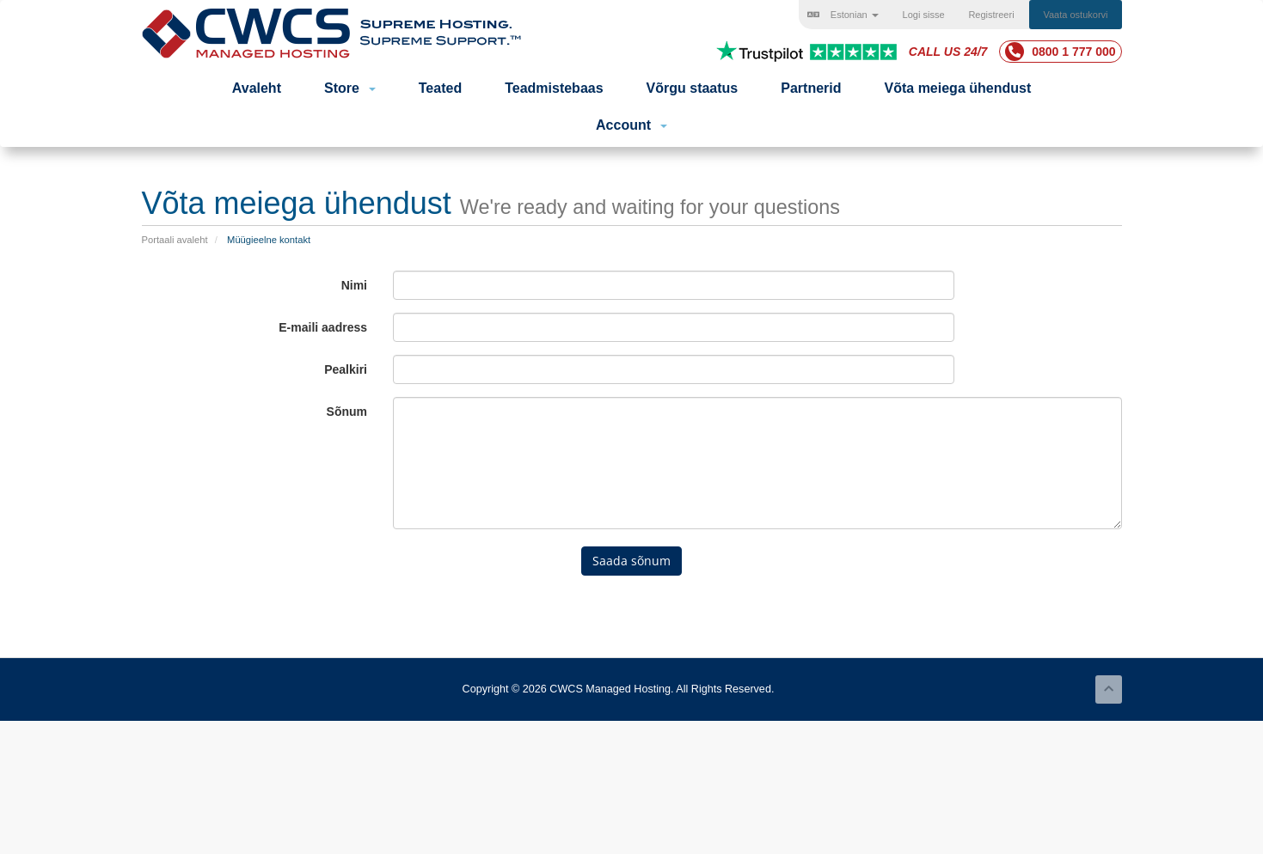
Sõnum (347, 411)
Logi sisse (924, 14)
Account (631, 125)
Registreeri (991, 14)
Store (350, 88)
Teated (440, 88)
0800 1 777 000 (1060, 51)
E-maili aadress (323, 327)
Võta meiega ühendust (958, 88)
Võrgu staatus (693, 88)
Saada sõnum (631, 560)
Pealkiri (345, 369)
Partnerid (811, 88)
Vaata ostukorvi (1075, 14)
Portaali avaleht (175, 240)
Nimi (354, 285)
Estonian (843, 14)
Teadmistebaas (554, 88)
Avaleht (256, 88)
